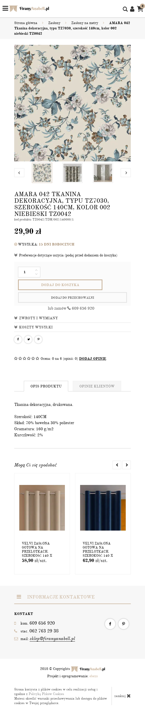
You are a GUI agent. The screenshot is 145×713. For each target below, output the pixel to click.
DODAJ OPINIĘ (92, 359)
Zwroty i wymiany (36, 318)
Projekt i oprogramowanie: (72, 676)
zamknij (122, 695)
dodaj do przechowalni (72, 297)
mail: (44, 639)
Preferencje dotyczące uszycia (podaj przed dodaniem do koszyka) (65, 255)
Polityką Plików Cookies (46, 694)
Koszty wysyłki (33, 327)
